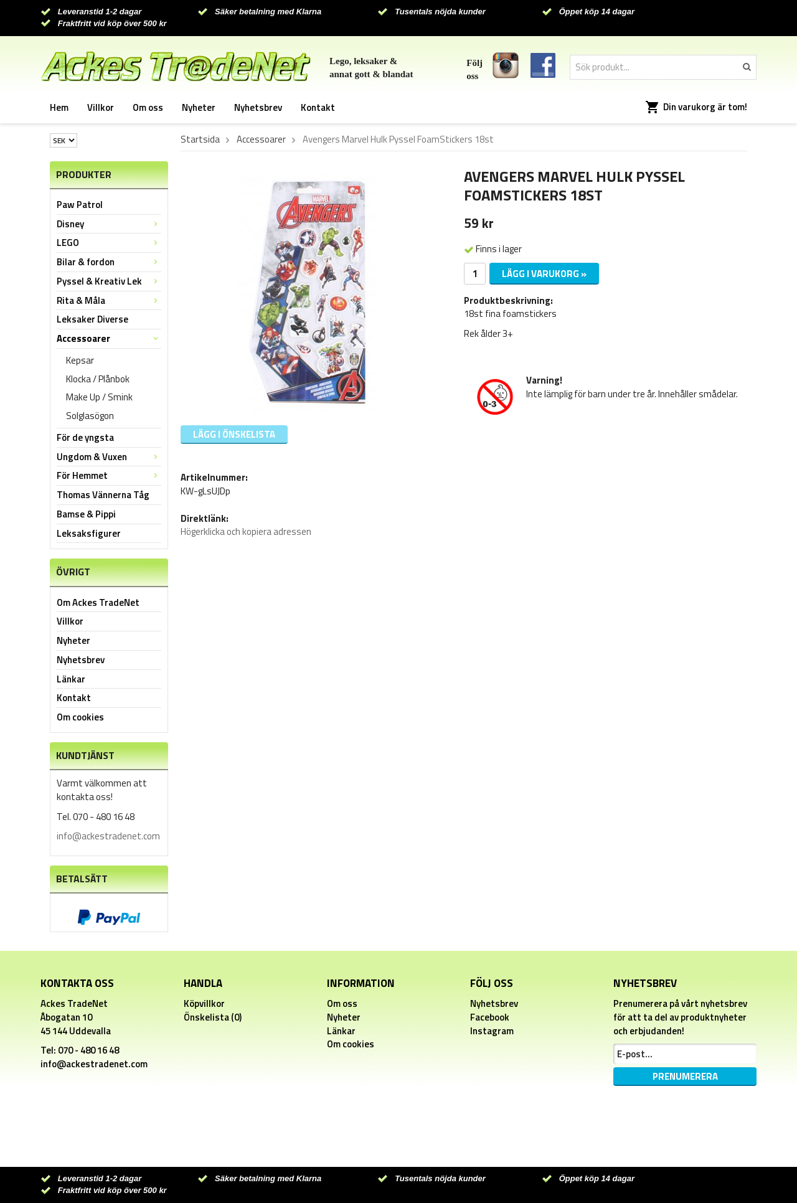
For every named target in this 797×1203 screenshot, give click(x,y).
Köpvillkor (204, 1003)
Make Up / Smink (99, 397)
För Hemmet (109, 475)
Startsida (200, 139)
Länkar (71, 679)
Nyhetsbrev (258, 107)
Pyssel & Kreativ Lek (109, 281)
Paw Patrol (80, 204)
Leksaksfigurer (89, 533)
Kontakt (318, 107)
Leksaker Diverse (92, 319)
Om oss (148, 107)
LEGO (109, 242)
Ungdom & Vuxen (109, 457)
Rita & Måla (109, 300)
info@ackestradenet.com (108, 836)
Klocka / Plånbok (98, 379)
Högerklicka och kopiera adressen (246, 531)
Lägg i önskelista (234, 434)
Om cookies (80, 717)
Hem (59, 107)
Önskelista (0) (213, 1017)
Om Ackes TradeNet (98, 602)
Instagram (492, 1031)
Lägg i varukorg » (544, 274)
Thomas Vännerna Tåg (103, 495)
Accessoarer (109, 338)
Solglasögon (90, 415)
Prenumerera (685, 1076)
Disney (109, 224)
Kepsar (80, 360)
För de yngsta (85, 437)
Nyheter (198, 107)
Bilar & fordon (109, 262)
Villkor (100, 107)
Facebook (489, 1017)
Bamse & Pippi (86, 514)
